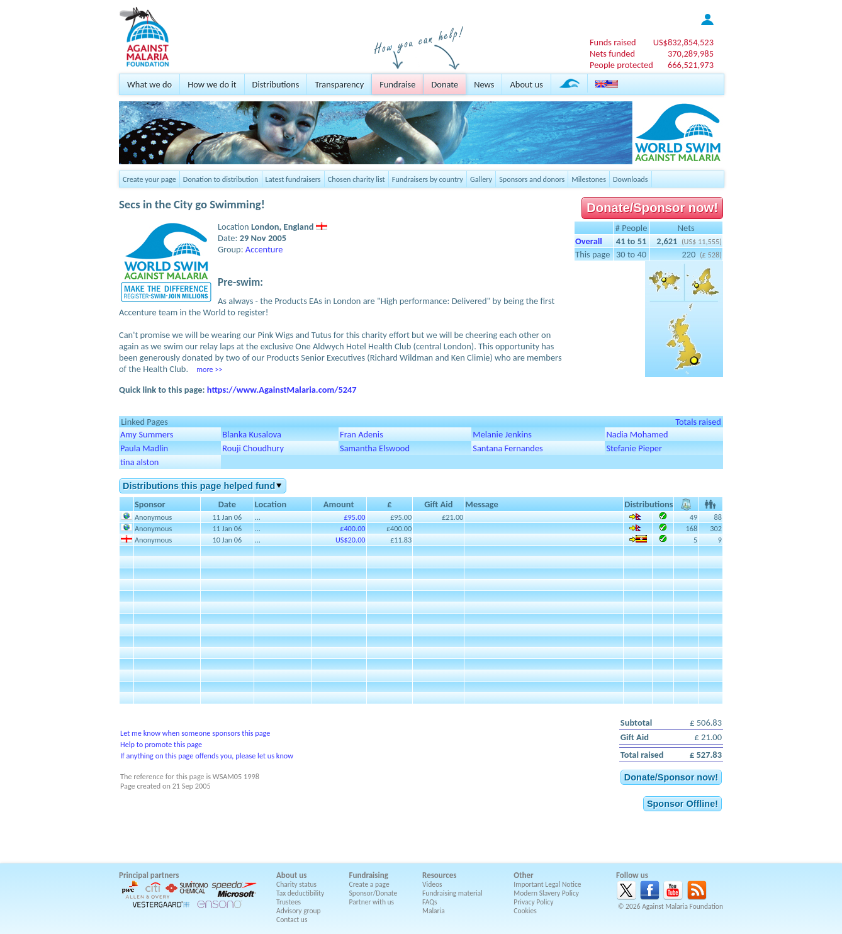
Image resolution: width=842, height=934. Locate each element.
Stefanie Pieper (634, 448)
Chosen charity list (356, 179)
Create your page (149, 179)
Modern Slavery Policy (546, 893)
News (484, 84)
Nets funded (612, 53)
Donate (444, 84)
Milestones (588, 179)
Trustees (288, 901)
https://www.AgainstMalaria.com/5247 (282, 389)
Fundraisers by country (427, 179)
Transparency (339, 84)
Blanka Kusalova (251, 434)
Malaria (433, 910)
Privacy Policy (533, 901)
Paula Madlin (144, 448)
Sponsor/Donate (373, 893)
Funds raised (613, 42)
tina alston (139, 462)
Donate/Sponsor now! (652, 208)
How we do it (212, 84)
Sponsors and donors (531, 179)
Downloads (630, 179)
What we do (149, 84)
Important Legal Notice (547, 884)
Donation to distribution (221, 179)
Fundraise (397, 84)
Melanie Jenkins (502, 434)
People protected (621, 64)
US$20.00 (350, 539)
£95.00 (354, 517)
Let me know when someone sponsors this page (195, 733)
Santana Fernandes (507, 448)
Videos (432, 884)
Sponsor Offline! (682, 804)
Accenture (264, 249)
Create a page (369, 884)
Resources (439, 875)
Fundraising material (452, 893)
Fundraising (368, 875)
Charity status (296, 884)
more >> (209, 369)
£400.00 (352, 528)
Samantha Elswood (375, 448)
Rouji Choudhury (253, 448)
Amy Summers (146, 434)
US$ (683, 42)
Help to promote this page (161, 744)
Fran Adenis (361, 434)
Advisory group (298, 910)
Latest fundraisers (293, 179)
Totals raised (698, 421)
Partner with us (372, 901)
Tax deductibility (300, 893)
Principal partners (149, 875)
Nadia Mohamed (637, 434)
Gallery (481, 179)
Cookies (525, 910)
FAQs (429, 901)
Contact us (291, 919)
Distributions (276, 84)
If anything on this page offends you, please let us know (206, 755)
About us (526, 84)
